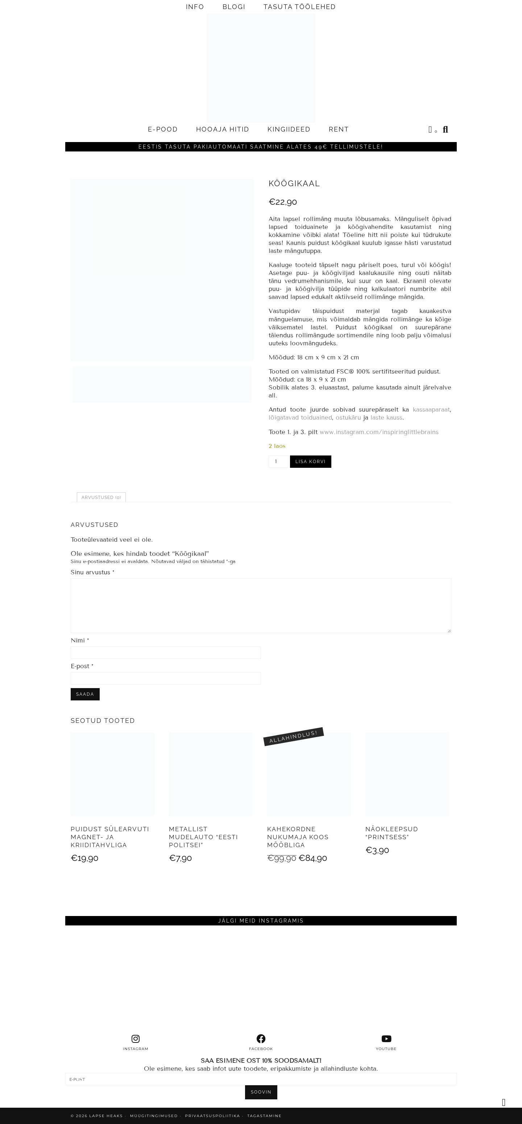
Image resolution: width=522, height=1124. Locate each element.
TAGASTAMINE (264, 1115)
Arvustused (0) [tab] (101, 497)
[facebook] (261, 1042)
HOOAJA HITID (222, 129)
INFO (195, 7)
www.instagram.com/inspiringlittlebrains (379, 432)
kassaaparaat (431, 409)
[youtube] (386, 1042)
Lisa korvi (310, 461)
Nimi (80, 640)
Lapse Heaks (106, 1115)
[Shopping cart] (433, 130)
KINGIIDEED (289, 129)
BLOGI (234, 7)
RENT (339, 129)
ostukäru (348, 417)
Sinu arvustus (93, 572)
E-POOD (163, 129)
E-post (82, 666)
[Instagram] (114, 980)
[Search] (446, 129)
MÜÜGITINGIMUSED (154, 1115)
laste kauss (386, 417)
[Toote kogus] (279, 461)
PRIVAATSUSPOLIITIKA (212, 1115)
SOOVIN (261, 1092)
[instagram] (136, 1042)
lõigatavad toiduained (300, 417)
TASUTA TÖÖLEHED (300, 7)
